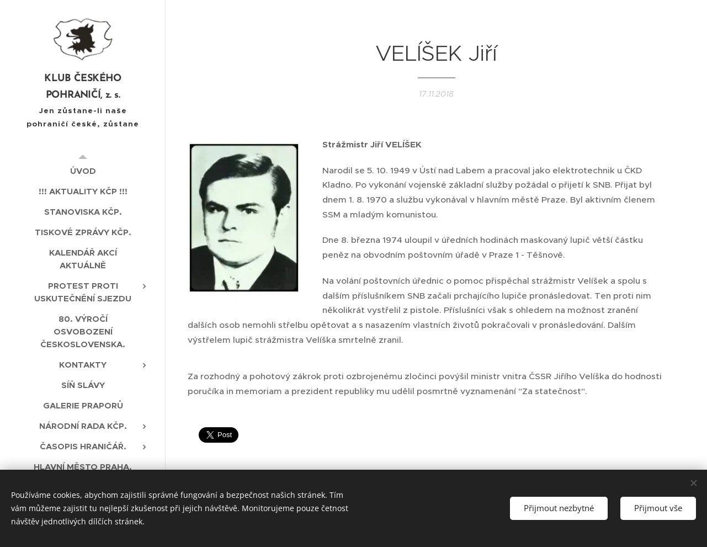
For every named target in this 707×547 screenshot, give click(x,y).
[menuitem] (82, 170)
